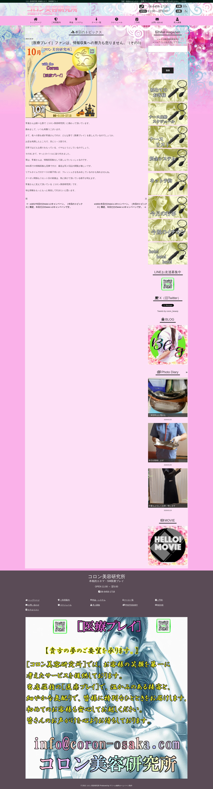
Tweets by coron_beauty (167, 311)
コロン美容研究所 (45, 7)
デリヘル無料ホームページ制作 (120, 785)
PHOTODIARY (130, 604)
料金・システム (76, 20)
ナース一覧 (96, 20)
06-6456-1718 (157, 6)
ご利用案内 (56, 20)
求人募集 (177, 20)
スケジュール (116, 20)
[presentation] (167, 59)
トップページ (35, 20)
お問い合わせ (157, 20)
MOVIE (159, 604)
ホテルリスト (32, 609)
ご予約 (137, 20)
